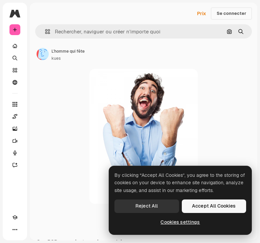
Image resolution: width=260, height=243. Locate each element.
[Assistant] (14, 165)
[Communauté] (14, 82)
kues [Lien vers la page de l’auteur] (56, 58)
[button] (45, 31)
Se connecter (231, 13)
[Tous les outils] (14, 104)
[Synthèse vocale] (14, 152)
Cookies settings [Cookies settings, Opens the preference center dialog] (180, 222)
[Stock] (14, 70)
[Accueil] (14, 45)
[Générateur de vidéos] (14, 140)
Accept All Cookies (214, 206)
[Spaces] (14, 116)
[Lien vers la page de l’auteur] (43, 54)
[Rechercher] (14, 58)
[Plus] (14, 229)
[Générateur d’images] (14, 128)
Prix (201, 13)
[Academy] (14, 217)
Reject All (146, 206)
